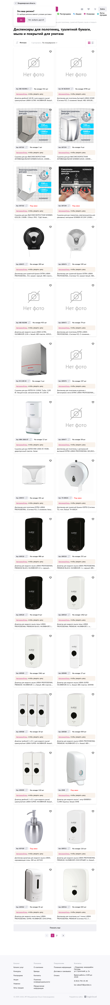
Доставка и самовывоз (62, 971)
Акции (16, 979)
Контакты (37, 975)
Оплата (56, 975)
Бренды (37, 971)
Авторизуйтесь (21, 93)
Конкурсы (17, 971)
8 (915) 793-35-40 (81, 981)
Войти (102, 9)
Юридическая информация (39, 987)
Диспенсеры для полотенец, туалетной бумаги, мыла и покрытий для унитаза (77, 22)
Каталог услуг (18, 967)
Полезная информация (62, 967)
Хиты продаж (19, 988)
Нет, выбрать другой (36, 20)
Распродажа (18, 975)
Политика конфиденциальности (42, 980)
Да (21, 20)
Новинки (17, 983)
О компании (38, 967)
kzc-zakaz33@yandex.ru (82, 985)
